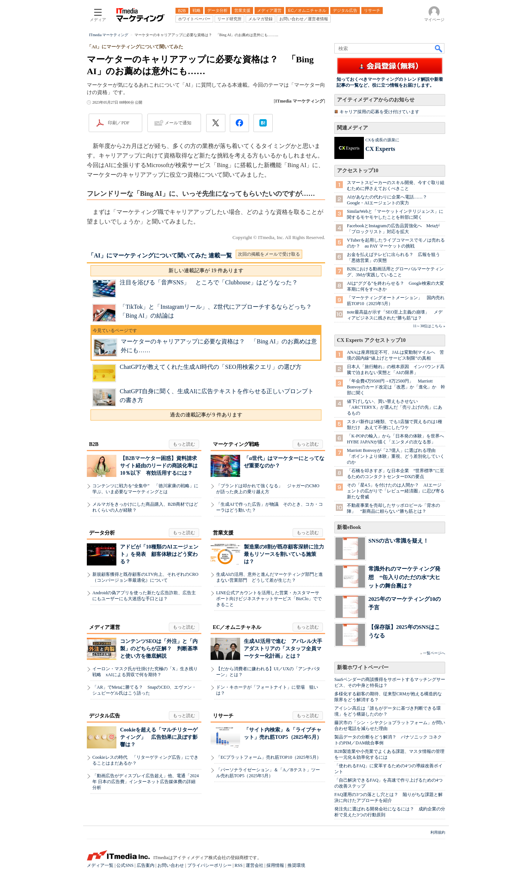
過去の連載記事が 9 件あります (206, 415)
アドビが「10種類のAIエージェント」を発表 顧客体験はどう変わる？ (159, 554)
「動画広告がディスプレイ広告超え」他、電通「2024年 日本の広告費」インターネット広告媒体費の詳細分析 (145, 781)
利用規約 (437, 832)
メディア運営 (104, 627)
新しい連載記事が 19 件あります (205, 270)
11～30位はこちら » (429, 326)
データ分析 (102, 533)
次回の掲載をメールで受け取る (269, 254)
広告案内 (145, 865)
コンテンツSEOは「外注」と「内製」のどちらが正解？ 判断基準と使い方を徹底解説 (159, 649)
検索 (438, 48)
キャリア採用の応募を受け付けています (379, 111)
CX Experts (380, 149)
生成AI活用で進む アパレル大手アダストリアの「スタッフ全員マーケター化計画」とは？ (283, 649)
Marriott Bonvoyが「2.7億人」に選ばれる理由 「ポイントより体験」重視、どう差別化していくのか (395, 456)
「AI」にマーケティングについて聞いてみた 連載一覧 (160, 255)
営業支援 (223, 533)
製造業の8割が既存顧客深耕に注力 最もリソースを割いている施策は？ (286, 554)
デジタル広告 (104, 716)
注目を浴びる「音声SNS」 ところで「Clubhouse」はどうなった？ (209, 282)
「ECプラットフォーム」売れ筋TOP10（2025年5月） (268, 757)
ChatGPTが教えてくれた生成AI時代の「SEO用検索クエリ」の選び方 (210, 367)
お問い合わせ (170, 865)
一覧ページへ (434, 653)
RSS (238, 865)
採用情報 (275, 865)
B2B (94, 444)
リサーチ (223, 716)
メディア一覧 (100, 865)
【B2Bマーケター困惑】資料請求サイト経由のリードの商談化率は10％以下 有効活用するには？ (159, 466)
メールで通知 (178, 122)
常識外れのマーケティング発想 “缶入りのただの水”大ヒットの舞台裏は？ (404, 577)
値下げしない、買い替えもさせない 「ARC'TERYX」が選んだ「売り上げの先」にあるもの (394, 407)
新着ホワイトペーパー (363, 667)
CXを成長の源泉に (382, 140)
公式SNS (124, 865)
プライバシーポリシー (209, 865)
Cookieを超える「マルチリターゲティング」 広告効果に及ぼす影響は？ (159, 737)
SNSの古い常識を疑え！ (398, 540)
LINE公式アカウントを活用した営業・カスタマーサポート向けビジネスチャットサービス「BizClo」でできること (269, 598)
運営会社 (254, 865)
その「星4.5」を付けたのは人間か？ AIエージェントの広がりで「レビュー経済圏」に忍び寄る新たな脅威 (395, 490)
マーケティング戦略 (236, 444)
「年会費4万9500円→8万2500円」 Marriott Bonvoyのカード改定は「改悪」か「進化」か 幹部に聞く (396, 386)
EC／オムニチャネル (237, 627)
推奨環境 (296, 865)
